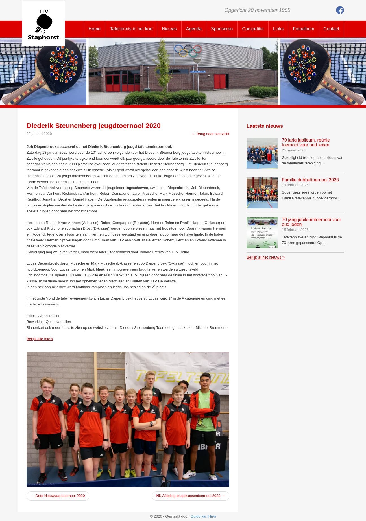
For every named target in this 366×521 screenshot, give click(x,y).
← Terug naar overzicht (210, 134)
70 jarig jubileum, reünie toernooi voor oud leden (306, 143)
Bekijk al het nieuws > (266, 257)
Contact (331, 29)
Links (278, 29)
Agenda (194, 29)
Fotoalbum (303, 29)
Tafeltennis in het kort (131, 29)
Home (95, 29)
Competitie (252, 29)
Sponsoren (222, 29)
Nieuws (169, 29)
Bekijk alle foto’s (40, 339)
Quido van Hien (203, 516)
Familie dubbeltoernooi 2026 (310, 179)
